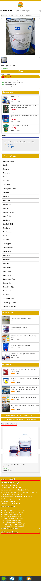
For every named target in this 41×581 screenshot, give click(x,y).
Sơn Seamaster (8, 247)
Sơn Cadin (6, 185)
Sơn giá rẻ (10, 144)
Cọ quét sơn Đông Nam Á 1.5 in (21, 318)
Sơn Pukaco (7, 275)
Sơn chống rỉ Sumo (9, 306)
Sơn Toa (5, 165)
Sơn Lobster (7, 267)
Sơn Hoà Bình (7, 271)
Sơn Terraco (7, 204)
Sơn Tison (6, 295)
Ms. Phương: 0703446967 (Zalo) (13, 518)
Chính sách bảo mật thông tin (11, 80)
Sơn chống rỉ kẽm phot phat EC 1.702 (14, 465)
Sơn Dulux (6, 200)
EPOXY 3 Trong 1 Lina (18, 97)
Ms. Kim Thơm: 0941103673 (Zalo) (14, 524)
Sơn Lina (6, 169)
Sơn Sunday (7, 251)
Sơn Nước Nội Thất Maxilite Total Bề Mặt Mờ (24, 116)
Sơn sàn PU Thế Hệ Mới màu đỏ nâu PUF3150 (23, 354)
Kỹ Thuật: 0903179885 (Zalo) (12, 520)
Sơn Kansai (7, 291)
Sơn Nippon (7, 244)
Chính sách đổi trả (9, 87)
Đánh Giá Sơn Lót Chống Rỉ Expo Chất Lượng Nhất (23, 370)
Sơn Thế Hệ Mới (8, 224)
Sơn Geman (7, 228)
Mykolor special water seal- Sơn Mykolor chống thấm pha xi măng (24, 106)
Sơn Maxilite (7, 283)
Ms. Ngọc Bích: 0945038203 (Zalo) (14, 526)
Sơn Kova (6, 173)
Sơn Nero (6, 196)
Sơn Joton (6, 236)
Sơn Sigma (10, 147)
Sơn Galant (6, 255)
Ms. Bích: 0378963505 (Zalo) (12, 514)
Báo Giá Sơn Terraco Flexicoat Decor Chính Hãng (25, 379)
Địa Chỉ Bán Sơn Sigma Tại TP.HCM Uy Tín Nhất (25, 406)
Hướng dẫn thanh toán (10, 84)
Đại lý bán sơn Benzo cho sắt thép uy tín (24, 397)
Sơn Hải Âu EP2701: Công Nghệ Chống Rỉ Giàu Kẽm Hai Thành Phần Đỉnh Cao (24, 388)
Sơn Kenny (6, 259)
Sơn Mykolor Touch (9, 188)
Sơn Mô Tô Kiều (8, 287)
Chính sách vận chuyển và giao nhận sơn (14, 82)
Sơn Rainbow (7, 232)
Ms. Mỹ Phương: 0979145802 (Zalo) (14, 510)
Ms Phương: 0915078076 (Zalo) (13, 512)
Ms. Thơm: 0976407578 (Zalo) (12, 516)
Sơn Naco (6, 240)
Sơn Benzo (6, 181)
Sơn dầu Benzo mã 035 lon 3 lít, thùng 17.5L (23, 336)
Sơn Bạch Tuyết (8, 161)
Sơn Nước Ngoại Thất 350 (19, 327)
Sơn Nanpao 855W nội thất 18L (21, 125)
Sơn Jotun (6, 220)
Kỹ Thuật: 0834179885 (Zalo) (12, 522)
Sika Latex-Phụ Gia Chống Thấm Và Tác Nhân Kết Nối (20, 419)
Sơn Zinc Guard (8, 299)
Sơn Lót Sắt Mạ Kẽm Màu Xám (21, 345)
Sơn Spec (6, 177)
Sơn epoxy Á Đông (9, 303)
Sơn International (8, 212)
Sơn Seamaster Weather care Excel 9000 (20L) (19, 415)
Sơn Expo (6, 192)
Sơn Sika (6, 208)
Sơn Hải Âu (7, 216)
